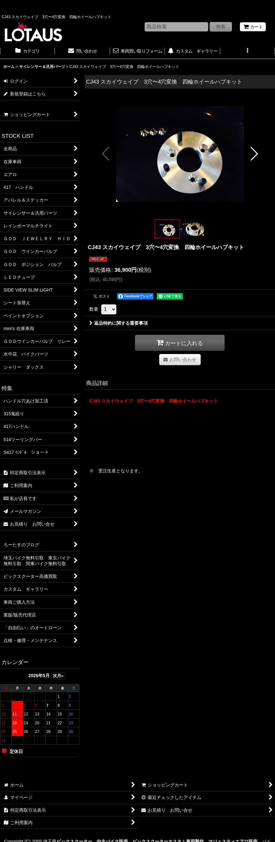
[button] (247, 52)
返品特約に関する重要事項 (118, 323)
